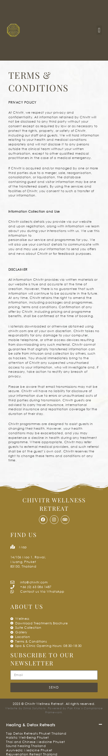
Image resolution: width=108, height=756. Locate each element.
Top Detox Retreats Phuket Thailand (36, 733)
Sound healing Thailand (26, 746)
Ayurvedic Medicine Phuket (29, 750)
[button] (99, 30)
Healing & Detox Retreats (30, 725)
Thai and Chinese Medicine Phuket (35, 742)
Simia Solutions (34, 708)
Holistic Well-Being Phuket (27, 737)
